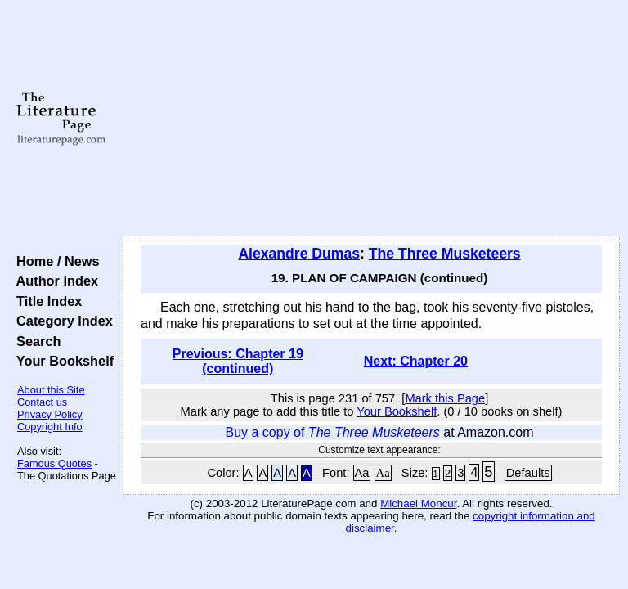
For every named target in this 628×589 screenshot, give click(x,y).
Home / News (54, 261)
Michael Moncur (418, 503)
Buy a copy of (332, 432)
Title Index (45, 301)
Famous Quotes (54, 463)
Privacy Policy (50, 414)
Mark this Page (445, 398)
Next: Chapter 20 (416, 361)
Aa (362, 472)
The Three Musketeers (445, 253)
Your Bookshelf (61, 360)
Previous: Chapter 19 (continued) (238, 361)
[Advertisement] (371, 118)
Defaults (528, 472)
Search (35, 341)
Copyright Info (50, 426)
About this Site (51, 390)
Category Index (61, 320)
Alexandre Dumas (299, 253)
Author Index (53, 280)
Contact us (42, 402)
